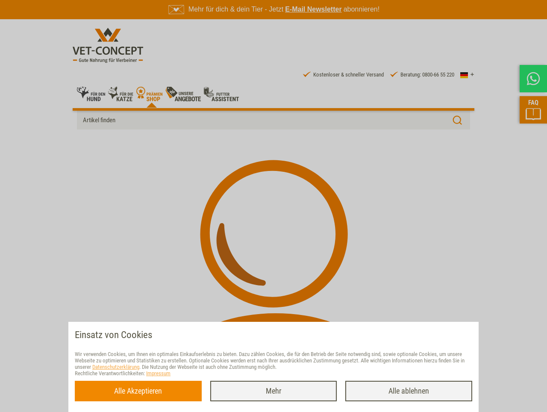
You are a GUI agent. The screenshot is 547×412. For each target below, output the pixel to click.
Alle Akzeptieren (138, 390)
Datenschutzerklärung (115, 367)
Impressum (158, 373)
